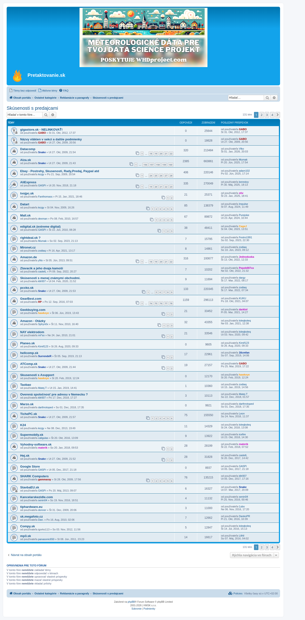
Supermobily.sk (31, 434)
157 (151, 164)
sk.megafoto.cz (31, 516)
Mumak (243, 159)
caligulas (43, 437)
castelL (42, 271)
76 (161, 303)
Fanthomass (45, 196)
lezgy (41, 174)
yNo (40, 260)
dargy (242, 277)
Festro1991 (245, 237)
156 (145, 164)
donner (42, 510)
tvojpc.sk (27, 193)
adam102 (244, 170)
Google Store (30, 466)
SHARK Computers (34, 476)
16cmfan (244, 352)
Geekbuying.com (32, 310)
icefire (242, 434)
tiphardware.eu (31, 507)
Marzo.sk (26, 404)
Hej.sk (24, 455)
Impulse (243, 203)
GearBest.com (30, 298)
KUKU (242, 298)
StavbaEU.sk (29, 487)
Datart (24, 204)
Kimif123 (43, 346)
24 (151, 175)
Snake (42, 152)
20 (161, 153)
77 (166, 303)
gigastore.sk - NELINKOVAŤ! (41, 129)
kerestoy (244, 181)
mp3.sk (25, 536)
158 (158, 164)
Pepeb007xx (246, 267)
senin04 (42, 500)
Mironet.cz (28, 247)
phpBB (131, 602)
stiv (241, 193)
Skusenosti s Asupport (37, 375)
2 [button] (262, 115)
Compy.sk (27, 526)
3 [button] (267, 115)
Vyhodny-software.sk (36, 444)
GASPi (42, 185)
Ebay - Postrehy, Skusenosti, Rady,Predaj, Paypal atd (59, 171)
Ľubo (241, 506)
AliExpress (28, 182)
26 (161, 175)
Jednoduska (246, 256)
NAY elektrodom (32, 332)
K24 (23, 425)
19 (156, 153)
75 (156, 303)
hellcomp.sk (29, 353)
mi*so (41, 335)
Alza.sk (25, 160)
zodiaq (42, 250)
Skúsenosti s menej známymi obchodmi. (50, 278)
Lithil (241, 535)
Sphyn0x (43, 324)
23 (171, 186)
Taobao (25, 384)
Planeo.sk (27, 343)
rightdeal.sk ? (30, 237)
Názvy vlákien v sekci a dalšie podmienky (51, 139)
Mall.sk (25, 215)
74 (151, 303)
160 (170, 164)
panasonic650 (46, 539)
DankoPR (244, 516)
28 (171, 175)
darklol (243, 309)
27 (166, 175)
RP (40, 301)
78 (171, 303)
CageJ (243, 226)
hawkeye (43, 313)
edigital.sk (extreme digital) (40, 226)
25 (156, 175)
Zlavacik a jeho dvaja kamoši (41, 268)
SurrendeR (44, 356)
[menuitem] (22, 90)
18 (151, 153)
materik (42, 447)
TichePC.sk (28, 414)
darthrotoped (45, 407)
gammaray (44, 479)
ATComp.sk (28, 364)
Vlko (241, 148)
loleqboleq (245, 320)
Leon (241, 413)
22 (171, 153)
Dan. (40, 519)
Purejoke (244, 215)
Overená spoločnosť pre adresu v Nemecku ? (54, 394)
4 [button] (272, 115)
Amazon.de (28, 257)
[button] (277, 115)
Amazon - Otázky (32, 321)
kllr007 (42, 281)
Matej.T (42, 387)
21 (166, 153)
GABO (42, 132)
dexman (42, 218)
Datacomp (27, 149)
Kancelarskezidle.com (36, 497)
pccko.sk (26, 287)
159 (164, 164)
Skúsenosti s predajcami (32, 108)
